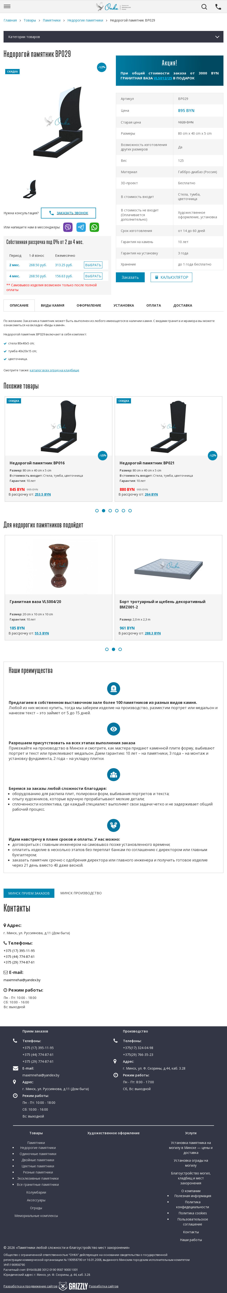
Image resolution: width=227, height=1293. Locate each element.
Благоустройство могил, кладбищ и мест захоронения (191, 1178)
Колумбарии (36, 1192)
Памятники (36, 1142)
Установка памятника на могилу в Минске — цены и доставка (191, 1147)
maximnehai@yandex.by (22, 980)
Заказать (130, 277)
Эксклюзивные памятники (38, 1178)
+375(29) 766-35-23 (138, 1054)
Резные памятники (38, 1172)
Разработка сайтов (103, 1286)
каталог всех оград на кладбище (54, 370)
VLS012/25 (163, 78)
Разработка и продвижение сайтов (30, 1286)
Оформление (89, 305)
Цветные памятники (38, 1166)
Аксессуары (36, 1200)
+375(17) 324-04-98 (138, 1047)
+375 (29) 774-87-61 (19, 962)
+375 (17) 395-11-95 (19, 950)
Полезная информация (192, 1196)
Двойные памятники (38, 1160)
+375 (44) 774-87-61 (19, 956)
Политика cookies (193, 1213)
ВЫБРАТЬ (93, 265)
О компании (191, 1191)
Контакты (191, 1232)
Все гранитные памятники (38, 1184)
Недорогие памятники (38, 1147)
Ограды (36, 1208)
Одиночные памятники (38, 1154)
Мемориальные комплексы (36, 1215)
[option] (57, 121)
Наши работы (191, 1239)
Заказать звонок (68, 213)
